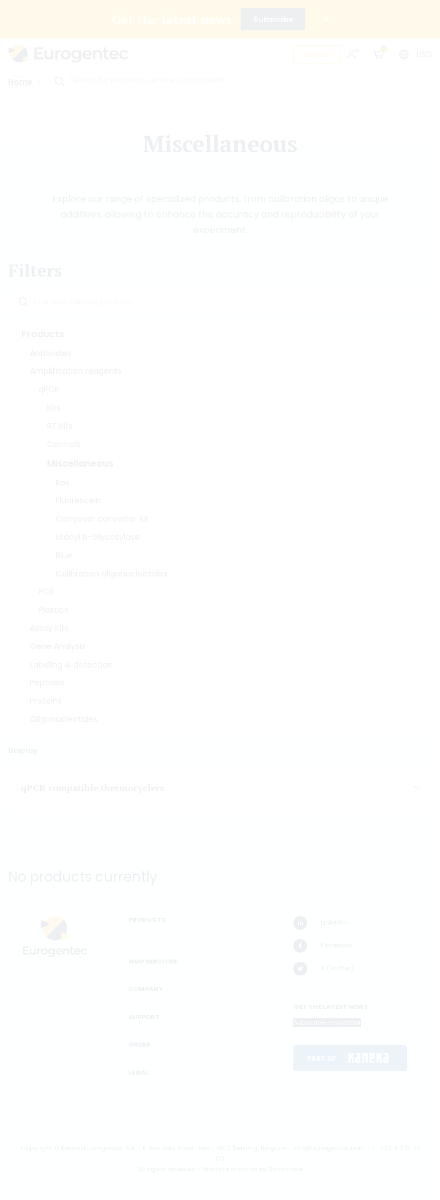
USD (424, 54)
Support (317, 54)
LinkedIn (320, 923)
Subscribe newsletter (327, 1022)
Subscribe (273, 19)
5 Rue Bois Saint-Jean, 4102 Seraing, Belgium (214, 1147)
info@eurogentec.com (329, 1147)
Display (24, 750)
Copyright (36, 1147)
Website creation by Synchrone (252, 1169)
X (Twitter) (323, 969)
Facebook (322, 946)
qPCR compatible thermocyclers (92, 787)
